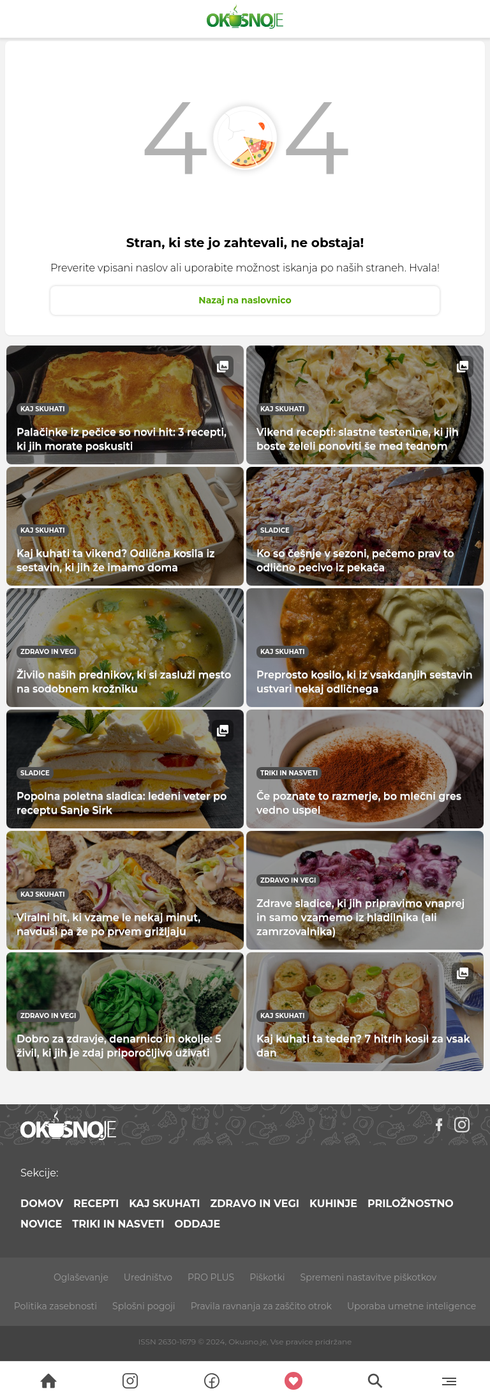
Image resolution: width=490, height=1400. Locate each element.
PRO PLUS (211, 1277)
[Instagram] (462, 1124)
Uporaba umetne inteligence (411, 1306)
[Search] (48, 1381)
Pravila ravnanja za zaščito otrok (261, 1306)
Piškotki (267, 1277)
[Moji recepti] (293, 1381)
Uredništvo (148, 1277)
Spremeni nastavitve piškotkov (368, 1277)
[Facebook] (439, 1124)
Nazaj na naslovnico (244, 300)
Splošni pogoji (143, 1306)
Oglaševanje (81, 1277)
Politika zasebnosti (55, 1306)
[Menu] (449, 1381)
